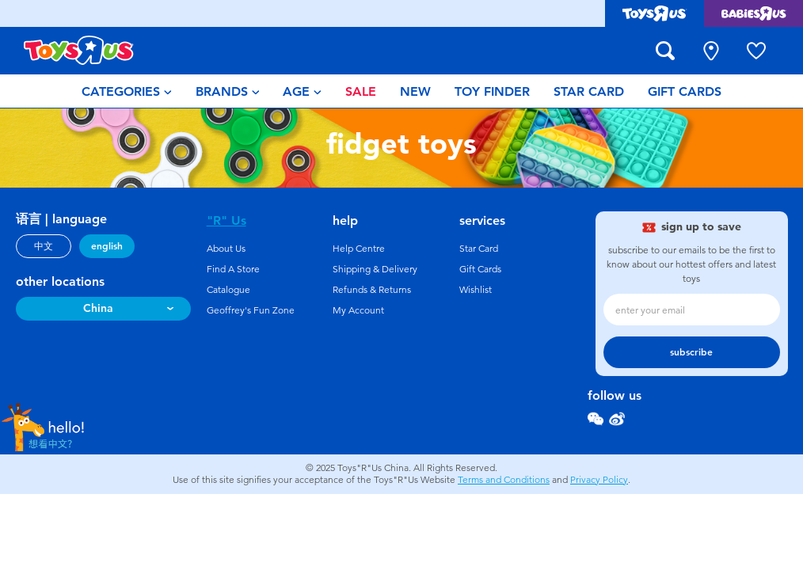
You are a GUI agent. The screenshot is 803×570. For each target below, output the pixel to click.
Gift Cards (480, 269)
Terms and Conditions (504, 479)
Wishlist (475, 289)
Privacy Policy (599, 479)
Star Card (478, 248)
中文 (43, 246)
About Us (226, 248)
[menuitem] (127, 91)
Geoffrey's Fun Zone (251, 310)
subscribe (691, 352)
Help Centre (359, 248)
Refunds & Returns (372, 289)
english (107, 246)
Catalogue (228, 289)
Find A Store (233, 269)
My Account (358, 310)
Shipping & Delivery (375, 269)
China (98, 308)
